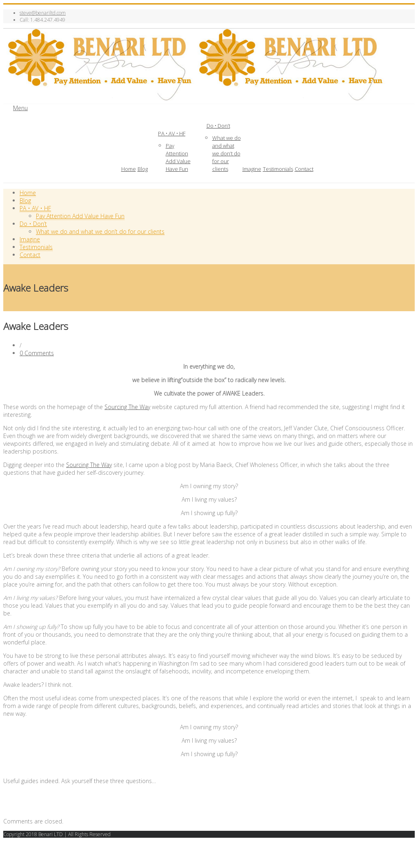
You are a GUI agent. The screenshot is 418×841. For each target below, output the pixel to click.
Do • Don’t (218, 125)
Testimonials (278, 169)
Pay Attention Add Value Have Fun (178, 157)
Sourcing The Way (127, 407)
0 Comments (37, 353)
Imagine (251, 169)
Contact (304, 169)
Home (128, 169)
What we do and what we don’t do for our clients (226, 153)
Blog (143, 169)
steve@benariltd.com (43, 12)
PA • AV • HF (171, 133)
